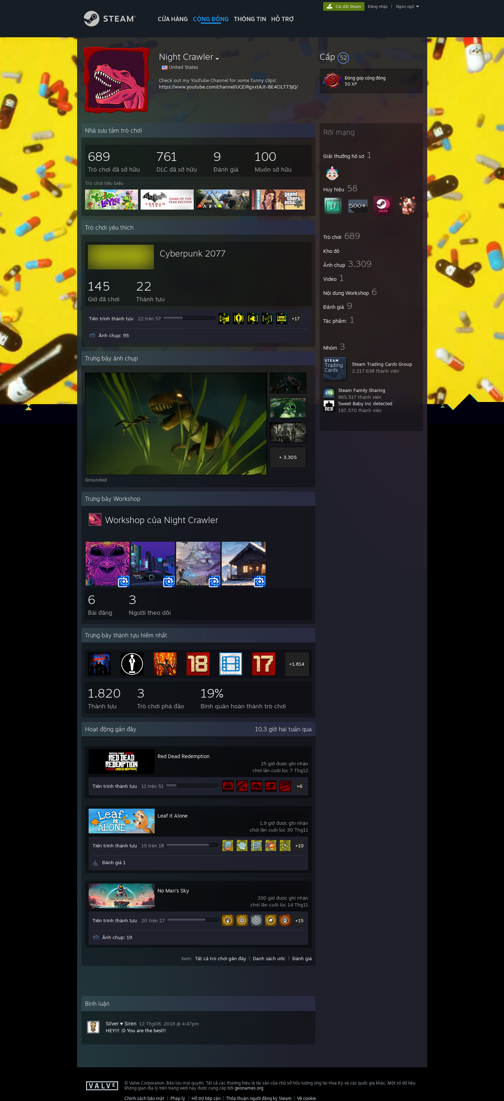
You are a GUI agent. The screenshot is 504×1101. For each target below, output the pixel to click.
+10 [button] (299, 845)
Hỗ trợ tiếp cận (206, 1098)
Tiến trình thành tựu (111, 318)
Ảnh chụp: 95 (114, 335)
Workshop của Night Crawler (161, 519)
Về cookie (306, 1098)
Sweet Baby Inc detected (365, 403)
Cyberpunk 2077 (193, 253)
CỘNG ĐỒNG (211, 19)
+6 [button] (299, 786)
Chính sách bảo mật (144, 1098)
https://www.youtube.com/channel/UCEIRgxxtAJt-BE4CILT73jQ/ (228, 87)
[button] (371, 56)
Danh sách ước (269, 958)
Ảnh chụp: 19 (117, 937)
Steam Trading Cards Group (382, 364)
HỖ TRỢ (282, 19)
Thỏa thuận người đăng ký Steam (259, 1098)
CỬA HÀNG (173, 19)
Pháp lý (177, 1098)
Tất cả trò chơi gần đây (220, 958)
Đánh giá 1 (114, 862)
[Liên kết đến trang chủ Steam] (115, 24)
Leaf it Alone (172, 816)
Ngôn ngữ (405, 6)
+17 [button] (296, 318)
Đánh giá (302, 958)
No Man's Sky (173, 890)
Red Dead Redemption (183, 756)
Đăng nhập (377, 6)
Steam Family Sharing (361, 390)
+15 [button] (299, 920)
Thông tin (250, 19)
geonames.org (249, 1088)
